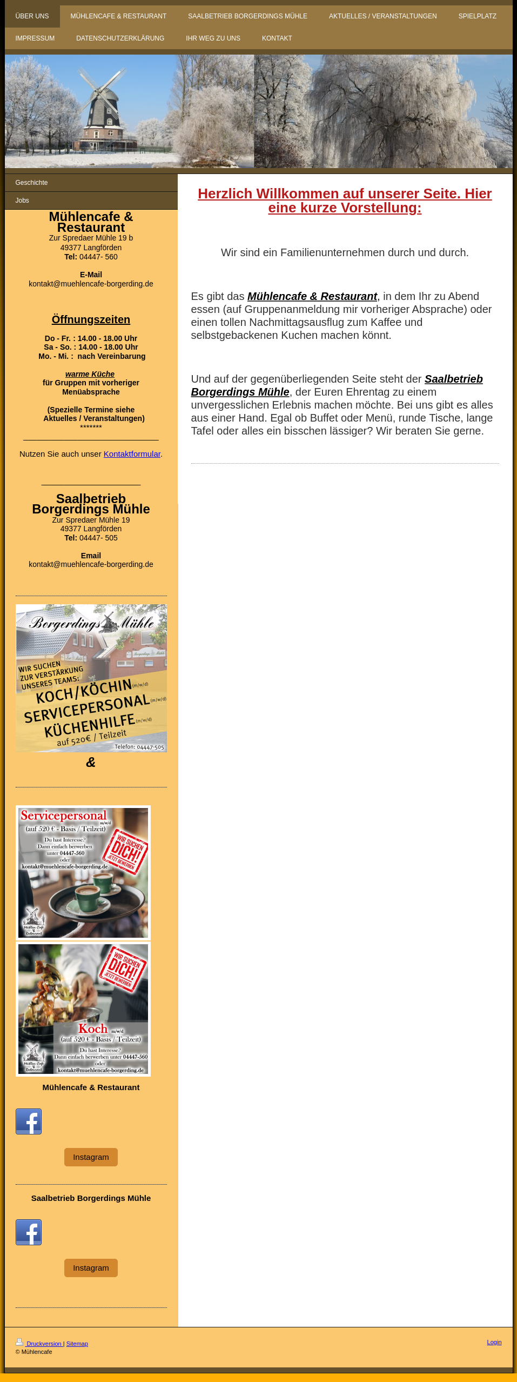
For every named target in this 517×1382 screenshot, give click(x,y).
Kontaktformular (132, 453)
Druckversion (39, 1343)
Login (494, 1342)
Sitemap (77, 1343)
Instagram (91, 1156)
